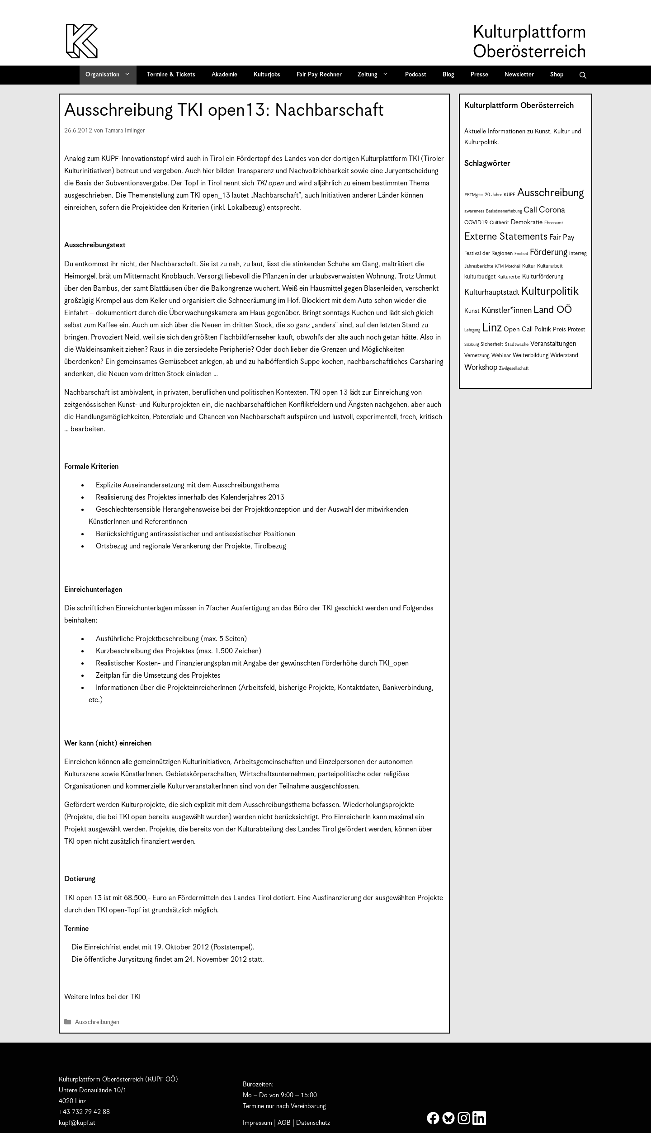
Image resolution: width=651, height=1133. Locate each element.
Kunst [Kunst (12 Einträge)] (472, 311)
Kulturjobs (267, 74)
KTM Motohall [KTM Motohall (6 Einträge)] (507, 266)
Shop (556, 74)
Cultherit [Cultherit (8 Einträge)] (499, 223)
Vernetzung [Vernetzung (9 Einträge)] (477, 356)
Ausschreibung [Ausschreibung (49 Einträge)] (550, 193)
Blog (448, 74)
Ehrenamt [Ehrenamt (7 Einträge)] (553, 223)
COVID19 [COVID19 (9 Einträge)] (476, 223)
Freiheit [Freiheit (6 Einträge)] (521, 253)
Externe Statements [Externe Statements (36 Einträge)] (505, 236)
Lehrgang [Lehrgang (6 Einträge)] (472, 330)
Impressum (257, 1123)
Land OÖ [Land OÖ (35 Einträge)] (552, 310)
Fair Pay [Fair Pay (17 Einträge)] (562, 237)
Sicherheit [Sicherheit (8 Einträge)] (492, 344)
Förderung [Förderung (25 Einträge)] (548, 252)
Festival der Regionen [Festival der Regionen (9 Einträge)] (488, 253)
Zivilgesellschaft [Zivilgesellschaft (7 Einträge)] (514, 368)
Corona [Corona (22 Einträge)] (552, 210)
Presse (479, 74)
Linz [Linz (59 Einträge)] (492, 328)
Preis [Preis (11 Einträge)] (559, 329)
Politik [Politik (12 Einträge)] (542, 329)
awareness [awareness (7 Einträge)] (474, 211)
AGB (284, 1123)
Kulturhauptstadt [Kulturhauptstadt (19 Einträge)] (491, 292)
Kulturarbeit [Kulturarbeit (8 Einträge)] (550, 266)
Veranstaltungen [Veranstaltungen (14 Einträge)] (553, 344)
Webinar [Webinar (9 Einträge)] (501, 356)
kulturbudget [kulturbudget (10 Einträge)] (479, 277)
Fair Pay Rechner (319, 74)
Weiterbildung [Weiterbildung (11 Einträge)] (530, 355)
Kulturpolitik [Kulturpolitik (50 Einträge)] (550, 291)
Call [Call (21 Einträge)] (530, 210)
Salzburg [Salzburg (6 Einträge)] (471, 344)
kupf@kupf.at (77, 1123)
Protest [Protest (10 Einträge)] (576, 329)
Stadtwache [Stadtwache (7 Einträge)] (516, 344)
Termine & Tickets (171, 74)
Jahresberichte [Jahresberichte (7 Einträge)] (478, 266)
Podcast (415, 74)
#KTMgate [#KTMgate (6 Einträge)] (473, 195)
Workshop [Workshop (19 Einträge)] (480, 367)
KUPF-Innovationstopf (135, 159)
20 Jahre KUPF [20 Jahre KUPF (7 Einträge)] (500, 195)
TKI (414, 159)
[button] (583, 75)
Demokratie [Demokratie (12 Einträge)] (526, 222)
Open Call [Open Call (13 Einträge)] (518, 329)
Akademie (224, 74)
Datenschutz (313, 1123)
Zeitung (376, 75)
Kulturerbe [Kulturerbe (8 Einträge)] (508, 277)
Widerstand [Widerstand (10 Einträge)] (564, 355)
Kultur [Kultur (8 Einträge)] (528, 266)
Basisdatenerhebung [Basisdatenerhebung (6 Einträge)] (504, 211)
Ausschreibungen (97, 1022)
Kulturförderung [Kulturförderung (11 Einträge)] (542, 277)
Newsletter (519, 74)
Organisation (111, 75)
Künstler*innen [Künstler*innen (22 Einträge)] (506, 310)
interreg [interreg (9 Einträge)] (578, 253)
